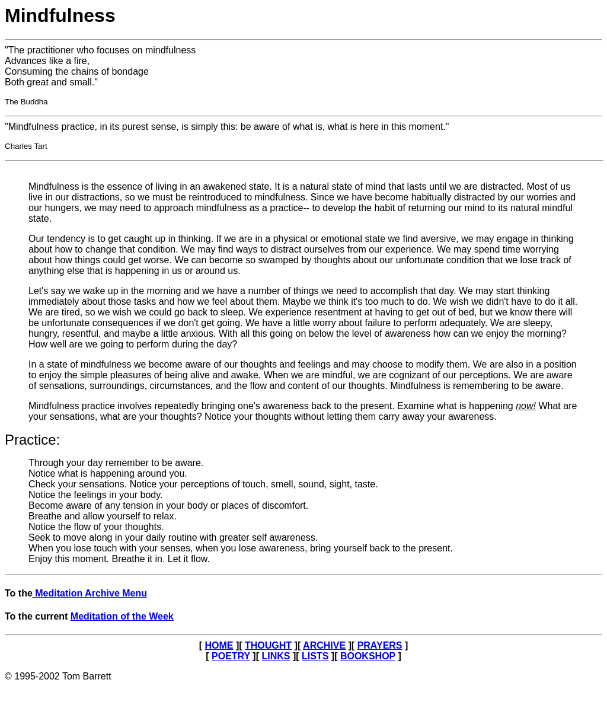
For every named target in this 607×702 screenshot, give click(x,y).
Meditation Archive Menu (90, 593)
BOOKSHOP (367, 656)
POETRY (231, 656)
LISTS (315, 656)
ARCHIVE (324, 645)
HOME (219, 645)
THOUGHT (268, 645)
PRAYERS (379, 645)
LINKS (275, 656)
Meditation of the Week (122, 616)
